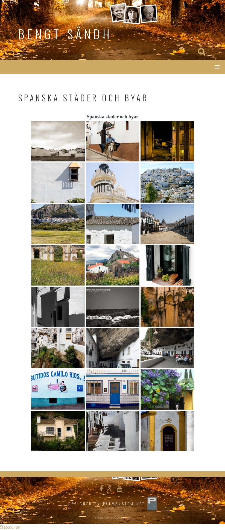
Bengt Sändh (65, 34)
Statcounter (10, 527)
